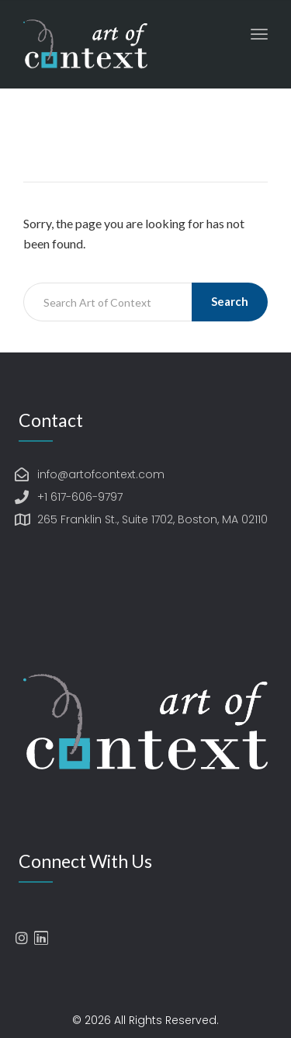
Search (229, 301)
